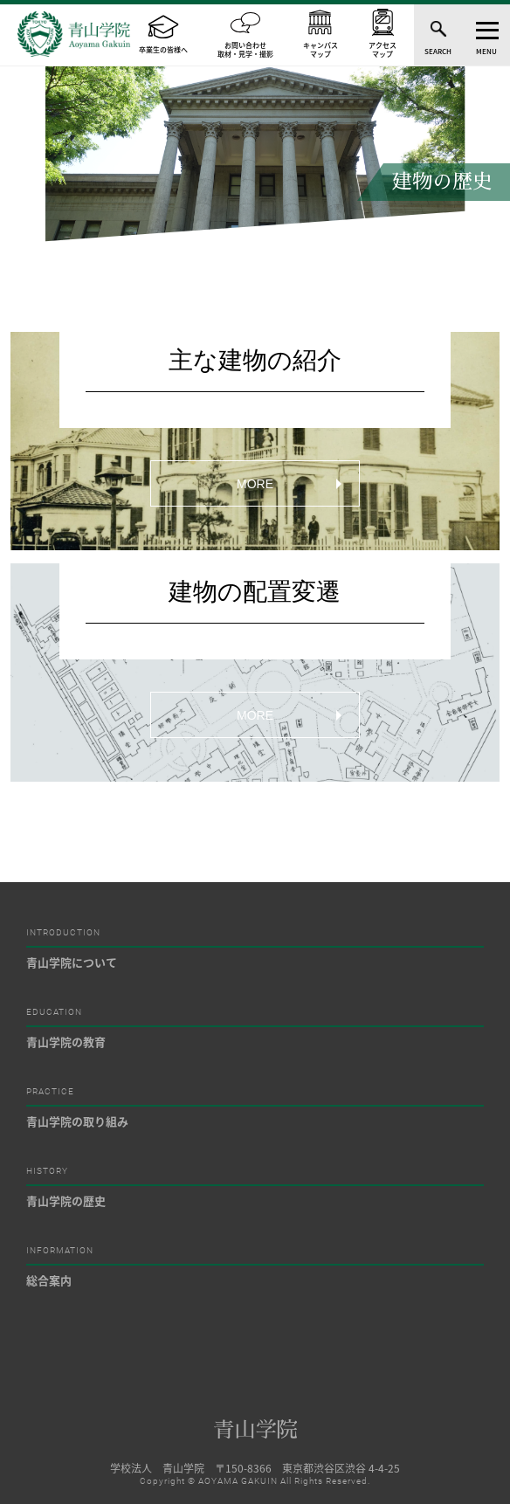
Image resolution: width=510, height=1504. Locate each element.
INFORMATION (59, 1250)
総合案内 (49, 1280)
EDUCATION (54, 1012)
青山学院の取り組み (77, 1121)
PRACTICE (50, 1091)
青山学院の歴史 (66, 1200)
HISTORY (47, 1171)
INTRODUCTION (63, 932)
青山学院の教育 (66, 1041)
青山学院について (71, 962)
